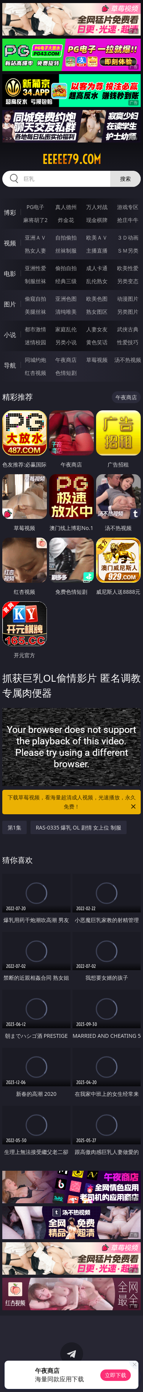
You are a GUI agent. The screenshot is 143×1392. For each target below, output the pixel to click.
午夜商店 (66, 359)
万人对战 (97, 207)
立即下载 (115, 1375)
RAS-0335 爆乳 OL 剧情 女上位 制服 (78, 827)
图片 (10, 304)
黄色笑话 (97, 342)
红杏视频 (35, 372)
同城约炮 (35, 359)
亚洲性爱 (35, 268)
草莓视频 (97, 359)
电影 (10, 273)
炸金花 (66, 220)
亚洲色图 (66, 298)
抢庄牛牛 (127, 220)
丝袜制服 (66, 250)
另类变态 (127, 281)
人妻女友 (97, 329)
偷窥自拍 (35, 298)
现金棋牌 (97, 220)
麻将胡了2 (35, 220)
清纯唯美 (66, 311)
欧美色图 (97, 298)
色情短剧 (66, 372)
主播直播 (97, 250)
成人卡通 (97, 268)
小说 (10, 335)
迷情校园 (35, 342)
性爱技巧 (127, 342)
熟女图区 (97, 311)
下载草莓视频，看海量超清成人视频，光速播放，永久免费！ (72, 802)
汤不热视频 (127, 359)
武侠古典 (127, 329)
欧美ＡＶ (97, 237)
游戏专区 (127, 207)
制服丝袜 (35, 281)
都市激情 (35, 329)
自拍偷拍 (66, 237)
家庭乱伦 (66, 329)
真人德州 (66, 207)
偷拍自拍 (66, 268)
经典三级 (66, 281)
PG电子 (35, 207)
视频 (10, 243)
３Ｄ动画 (127, 237)
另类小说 (66, 342)
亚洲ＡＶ (35, 237)
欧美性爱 (127, 268)
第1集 (14, 827)
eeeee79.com (71, 159)
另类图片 (127, 311)
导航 (10, 365)
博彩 (10, 212)
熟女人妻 (35, 250)
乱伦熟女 (97, 281)
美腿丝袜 (35, 311)
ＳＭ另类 (127, 250)
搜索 (125, 178)
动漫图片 (127, 298)
